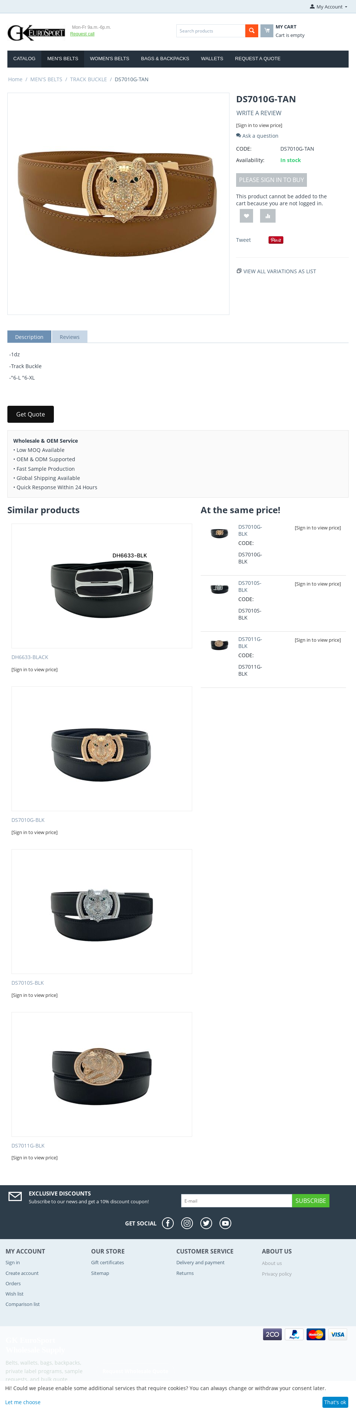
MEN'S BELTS (62, 58)
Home (15, 79)
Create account (22, 1273)
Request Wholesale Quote (135, 1370)
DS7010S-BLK (27, 983)
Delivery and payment (200, 1262)
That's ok (335, 1402)
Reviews (70, 336)
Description (29, 336)
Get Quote (30, 414)
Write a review (258, 113)
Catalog (24, 58)
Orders (13, 1283)
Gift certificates (107, 1262)
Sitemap (100, 1273)
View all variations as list (279, 271)
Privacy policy (277, 1273)
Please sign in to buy (271, 180)
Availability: (250, 160)
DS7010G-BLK (28, 820)
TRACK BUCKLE (88, 79)
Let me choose (23, 1402)
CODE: (244, 148)
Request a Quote (257, 58)
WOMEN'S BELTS (109, 58)
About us (272, 1263)
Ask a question (257, 135)
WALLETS (212, 58)
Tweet (243, 239)
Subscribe (310, 1201)
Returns (185, 1273)
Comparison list (23, 1304)
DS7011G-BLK (28, 1146)
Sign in (13, 1262)
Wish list (15, 1293)
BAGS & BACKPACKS (165, 58)
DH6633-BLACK (29, 657)
